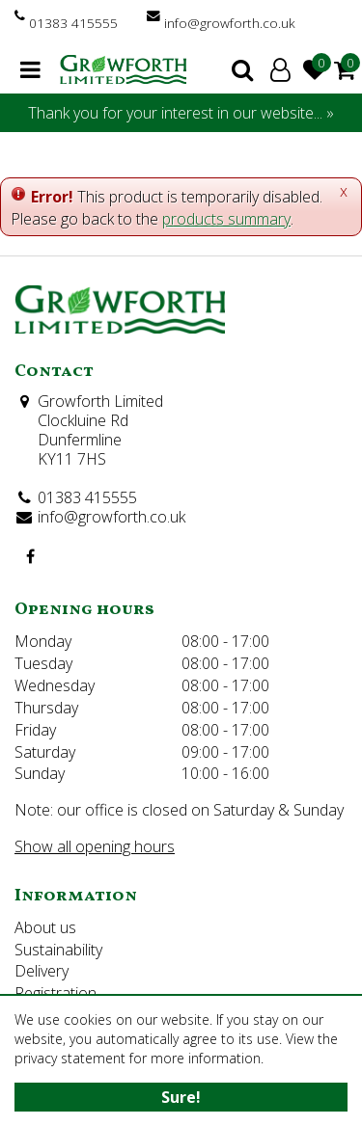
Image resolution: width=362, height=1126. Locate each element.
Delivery (41, 970)
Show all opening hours (94, 846)
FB (29, 556)
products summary (226, 218)
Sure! (181, 1097)
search (242, 69)
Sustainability (58, 949)
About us (45, 927)
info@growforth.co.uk (229, 22)
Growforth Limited (100, 401)
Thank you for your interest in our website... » (181, 112)
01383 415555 (73, 22)
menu (30, 69)
